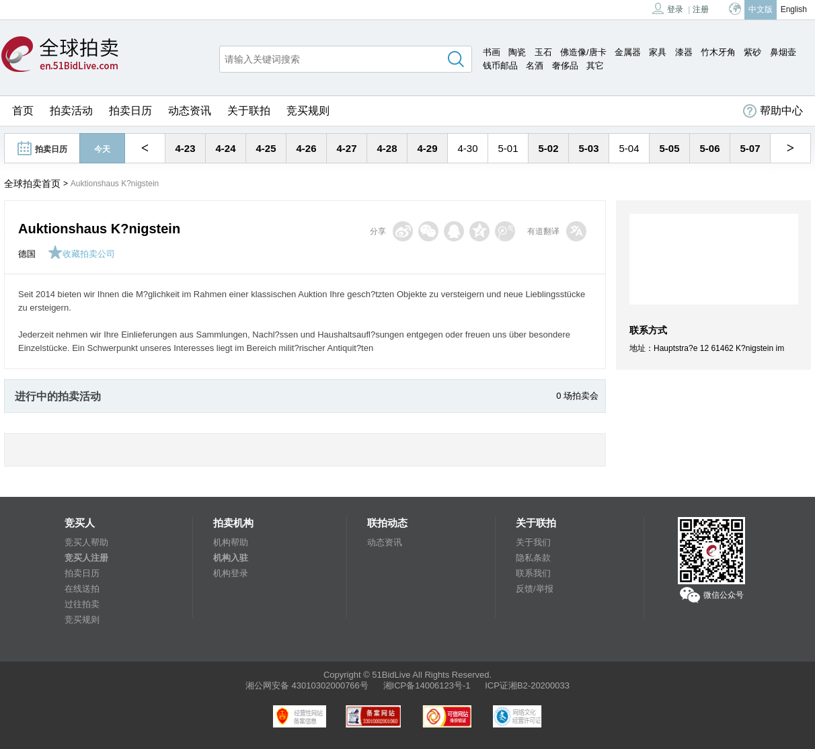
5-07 (750, 148)
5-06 (709, 148)
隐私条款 (533, 558)
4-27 (346, 148)
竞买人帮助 (86, 542)
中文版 (760, 9)
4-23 (185, 148)
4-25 (266, 148)
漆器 (684, 52)
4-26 (306, 148)
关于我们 (533, 542)
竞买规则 (307, 110)
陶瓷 (517, 52)
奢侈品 (565, 66)
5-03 (588, 148)
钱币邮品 (500, 66)
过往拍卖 (82, 604)
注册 (701, 9)
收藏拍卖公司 (81, 254)
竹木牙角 (718, 52)
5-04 (629, 148)
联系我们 (533, 573)
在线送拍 (82, 589)
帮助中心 (773, 111)
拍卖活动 (71, 110)
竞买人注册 (86, 558)
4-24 (225, 148)
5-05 (669, 148)
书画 (491, 52)
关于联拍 (248, 110)
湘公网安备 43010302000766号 (306, 685)
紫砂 (752, 52)
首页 (23, 110)
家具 (657, 52)
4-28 (387, 148)
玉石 (543, 52)
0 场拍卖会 (577, 396)
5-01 (508, 148)
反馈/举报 (534, 589)
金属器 (628, 52)
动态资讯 (189, 110)
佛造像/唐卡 (583, 52)
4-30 (467, 148)
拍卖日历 (130, 110)
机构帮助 (230, 542)
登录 (667, 8)
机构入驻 (230, 558)
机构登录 (230, 573)
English (794, 9)
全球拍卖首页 (32, 183)
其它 (595, 66)
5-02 (548, 148)
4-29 (427, 148)
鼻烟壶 (783, 52)
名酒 (534, 66)
